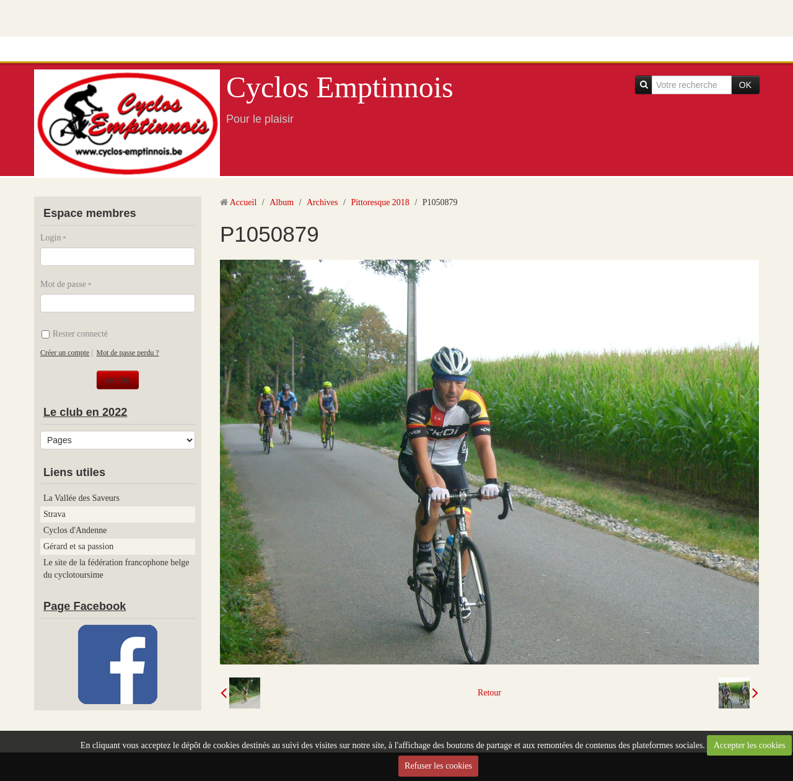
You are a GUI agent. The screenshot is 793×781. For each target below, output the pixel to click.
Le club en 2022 (85, 412)
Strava (54, 514)
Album (281, 202)
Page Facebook (84, 606)
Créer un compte (64, 352)
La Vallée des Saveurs (81, 498)
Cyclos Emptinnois (339, 87)
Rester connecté (75, 333)
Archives (322, 202)
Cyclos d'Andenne (75, 530)
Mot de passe (63, 284)
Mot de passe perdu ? (128, 352)
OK (745, 85)
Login (50, 237)
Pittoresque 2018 (380, 202)
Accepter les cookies (750, 745)
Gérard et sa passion (78, 546)
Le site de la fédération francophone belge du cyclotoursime (116, 569)
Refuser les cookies (438, 765)
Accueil (243, 202)
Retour (489, 692)
